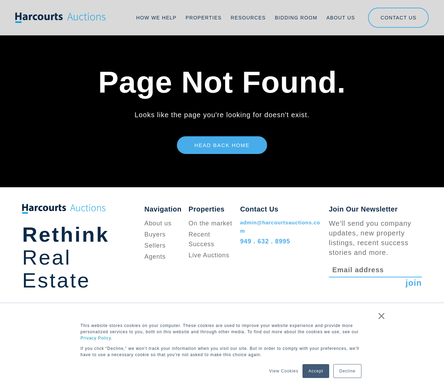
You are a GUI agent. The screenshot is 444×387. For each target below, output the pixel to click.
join (413, 282)
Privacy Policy (95, 338)
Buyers (154, 234)
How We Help (156, 17)
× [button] (381, 316)
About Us (340, 17)
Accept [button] (315, 371)
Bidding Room (296, 17)
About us (157, 223)
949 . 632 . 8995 (265, 241)
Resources (248, 17)
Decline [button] (347, 371)
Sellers (154, 245)
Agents (154, 256)
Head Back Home (222, 145)
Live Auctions (209, 255)
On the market (210, 223)
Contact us (399, 17)
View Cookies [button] (283, 371)
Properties (204, 17)
